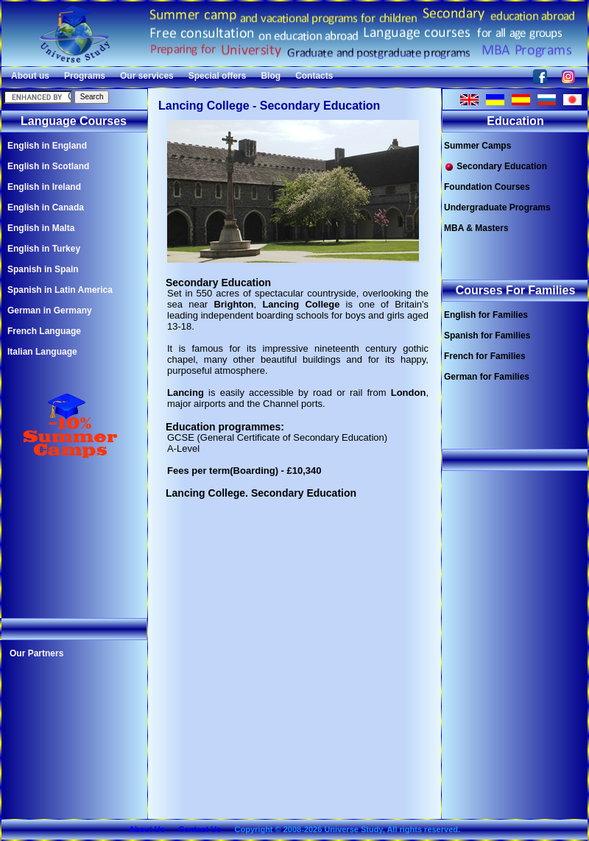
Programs (84, 76)
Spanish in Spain (43, 269)
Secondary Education (495, 166)
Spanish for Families (487, 335)
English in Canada (45, 207)
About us (30, 76)
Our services (147, 76)
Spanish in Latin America (60, 290)
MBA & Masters (476, 228)
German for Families (486, 377)
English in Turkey (43, 249)
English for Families (486, 315)
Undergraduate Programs (497, 207)
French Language (44, 331)
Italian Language (42, 352)
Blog (271, 76)
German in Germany (49, 310)
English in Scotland (48, 166)
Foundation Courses (487, 187)
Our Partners (36, 653)
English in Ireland (44, 187)
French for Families (485, 356)
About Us (147, 829)
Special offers (217, 76)
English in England (47, 146)
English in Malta (40, 228)
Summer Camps (477, 146)
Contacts (314, 76)
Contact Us (199, 829)
